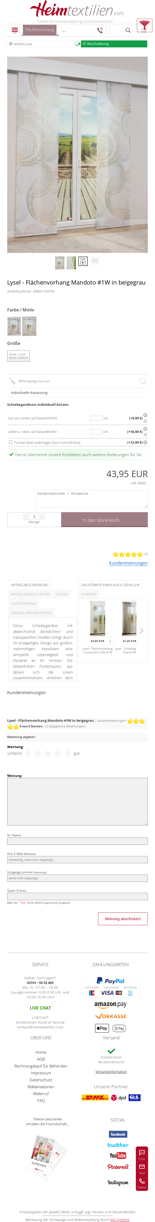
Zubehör (89, 594)
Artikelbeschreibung (29, 584)
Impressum (41, 1072)
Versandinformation (111, 1071)
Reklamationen (41, 1086)
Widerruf (41, 1093)
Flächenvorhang (39, 31)
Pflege (62, 594)
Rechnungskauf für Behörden (40, 1066)
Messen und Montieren (31, 612)
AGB (41, 1059)
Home (40, 1052)
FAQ (41, 1100)
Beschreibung (98, 43)
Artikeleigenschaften (30, 594)
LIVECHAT (40, 1017)
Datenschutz (41, 1079)
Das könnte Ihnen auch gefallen (110, 584)
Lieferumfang (23, 603)
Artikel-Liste (23, 43)
